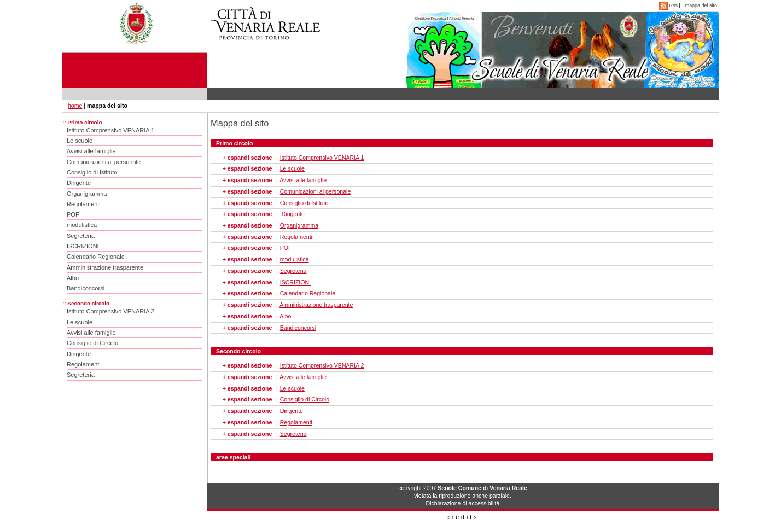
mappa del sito (701, 5)
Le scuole (79, 140)
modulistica (82, 225)
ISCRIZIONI (83, 246)
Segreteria (81, 235)
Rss (669, 5)
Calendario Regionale (96, 256)
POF (73, 214)
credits (462, 517)
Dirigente (79, 182)
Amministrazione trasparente (105, 267)
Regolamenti (84, 204)
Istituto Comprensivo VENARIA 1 (110, 130)
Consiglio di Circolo (92, 343)
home (75, 105)
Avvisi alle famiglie (91, 151)
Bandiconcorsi (85, 288)
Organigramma (87, 193)
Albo (73, 278)
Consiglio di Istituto (92, 172)
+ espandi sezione (247, 157)
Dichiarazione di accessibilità (463, 503)
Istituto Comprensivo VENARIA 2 (110, 311)
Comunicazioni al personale (104, 162)
